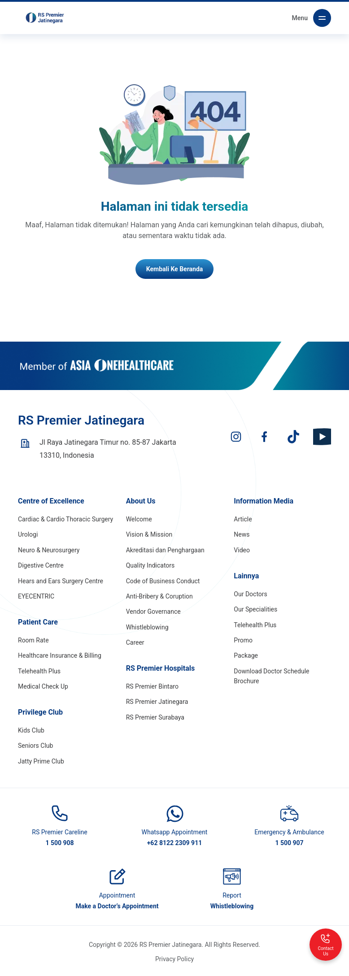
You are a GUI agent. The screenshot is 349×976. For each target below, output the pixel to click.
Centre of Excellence (51, 501)
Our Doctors (250, 594)
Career (135, 642)
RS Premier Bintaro (152, 686)
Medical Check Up (43, 686)
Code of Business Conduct (163, 581)
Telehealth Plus (39, 671)
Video (242, 550)
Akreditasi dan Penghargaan (165, 550)
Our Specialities (255, 609)
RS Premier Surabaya (155, 717)
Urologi (28, 534)
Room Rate (33, 640)
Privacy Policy (174, 959)
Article (243, 519)
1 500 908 (59, 842)
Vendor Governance (153, 611)
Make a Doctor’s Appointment (116, 906)
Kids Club (31, 730)
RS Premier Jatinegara (157, 701)
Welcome (139, 519)
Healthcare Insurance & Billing (59, 655)
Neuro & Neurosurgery (48, 550)
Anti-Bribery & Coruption (159, 596)
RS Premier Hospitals (160, 668)
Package (246, 655)
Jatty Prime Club (41, 761)
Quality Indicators (150, 565)
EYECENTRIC (36, 596)
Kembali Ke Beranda (174, 269)
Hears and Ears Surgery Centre (60, 581)
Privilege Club (40, 712)
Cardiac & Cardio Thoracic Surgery (65, 519)
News (241, 534)
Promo (243, 640)
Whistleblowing (147, 627)
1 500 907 (289, 842)
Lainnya (246, 576)
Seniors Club (35, 745)
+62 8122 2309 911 (174, 842)
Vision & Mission (149, 534)
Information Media (263, 501)
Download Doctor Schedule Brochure (271, 676)
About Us (141, 501)
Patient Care (38, 622)
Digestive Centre (41, 565)
